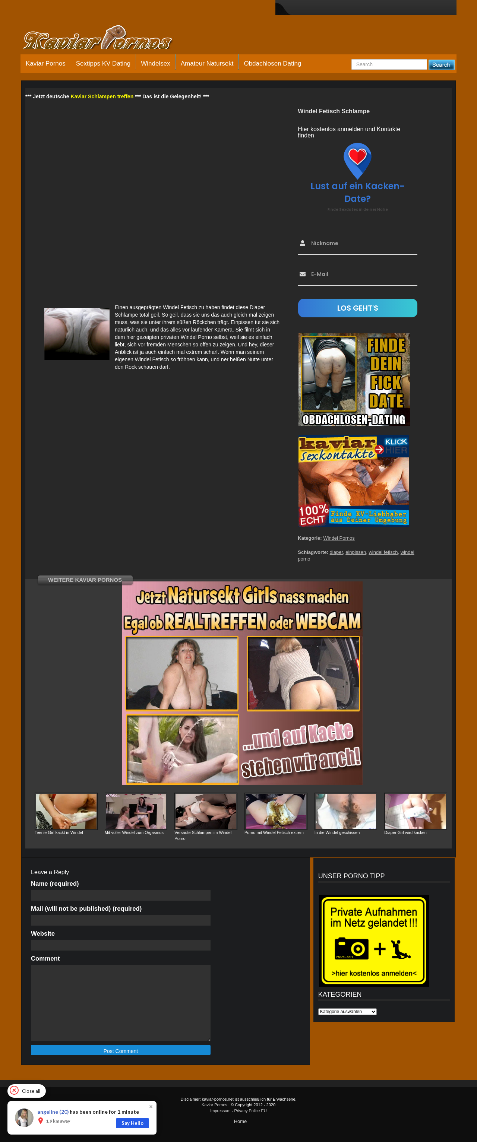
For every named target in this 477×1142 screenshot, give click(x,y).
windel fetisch (383, 552)
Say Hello (132, 1123)
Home (240, 1121)
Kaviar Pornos (46, 63)
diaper (336, 552)
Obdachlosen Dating (272, 63)
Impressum (220, 1110)
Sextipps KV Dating (103, 63)
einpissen (355, 552)
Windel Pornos (339, 538)
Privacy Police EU (250, 1110)
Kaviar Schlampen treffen (101, 96)
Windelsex (155, 63)
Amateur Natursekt (207, 63)
